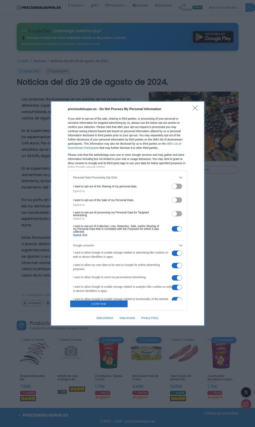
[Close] (196, 109)
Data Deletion (105, 318)
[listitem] (127, 177)
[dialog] (127, 214)
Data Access (127, 318)
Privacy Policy (149, 318)
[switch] (177, 186)
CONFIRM (98, 303)
